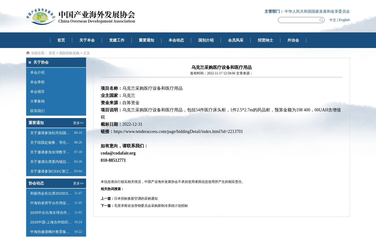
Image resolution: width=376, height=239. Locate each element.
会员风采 (235, 40)
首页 (61, 40)
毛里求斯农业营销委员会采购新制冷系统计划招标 (151, 206)
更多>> (78, 123)
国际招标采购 (69, 53)
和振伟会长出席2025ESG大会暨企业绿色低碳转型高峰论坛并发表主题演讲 (51, 193)
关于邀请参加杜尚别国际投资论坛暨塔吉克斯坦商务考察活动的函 (51, 133)
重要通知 (146, 40)
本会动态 (176, 40)
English (344, 20)
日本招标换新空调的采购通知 (136, 198)
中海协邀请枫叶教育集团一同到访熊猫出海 (51, 232)
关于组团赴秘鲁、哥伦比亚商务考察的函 (51, 142)
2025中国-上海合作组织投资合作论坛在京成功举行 (51, 222)
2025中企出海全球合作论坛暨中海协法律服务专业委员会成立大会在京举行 (51, 212)
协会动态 (36, 183)
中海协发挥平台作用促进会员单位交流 (51, 203)
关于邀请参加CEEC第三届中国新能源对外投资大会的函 (51, 171)
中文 (332, 20)
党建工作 (116, 40)
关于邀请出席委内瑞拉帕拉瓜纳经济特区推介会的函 (51, 162)
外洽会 (293, 40)
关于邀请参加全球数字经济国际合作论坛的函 (51, 152)
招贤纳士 (265, 40)
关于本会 (87, 40)
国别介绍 (206, 40)
